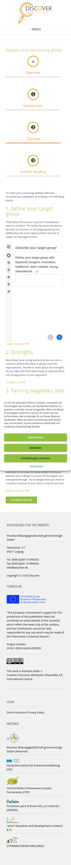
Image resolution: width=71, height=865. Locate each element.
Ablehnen (35, 447)
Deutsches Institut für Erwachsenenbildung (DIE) (33, 767)
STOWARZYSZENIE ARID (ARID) (25, 846)
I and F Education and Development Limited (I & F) (35, 828)
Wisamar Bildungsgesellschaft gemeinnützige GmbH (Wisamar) (34, 749)
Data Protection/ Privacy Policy (25, 712)
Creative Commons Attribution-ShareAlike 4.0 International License (34, 677)
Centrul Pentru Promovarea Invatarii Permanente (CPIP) (29, 790)
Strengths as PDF (15, 382)
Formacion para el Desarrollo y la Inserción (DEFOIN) (33, 808)
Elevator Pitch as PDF (18, 490)
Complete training (21, 500)
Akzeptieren (35, 437)
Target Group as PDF (17, 343)
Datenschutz (36, 466)
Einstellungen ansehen (35, 458)
